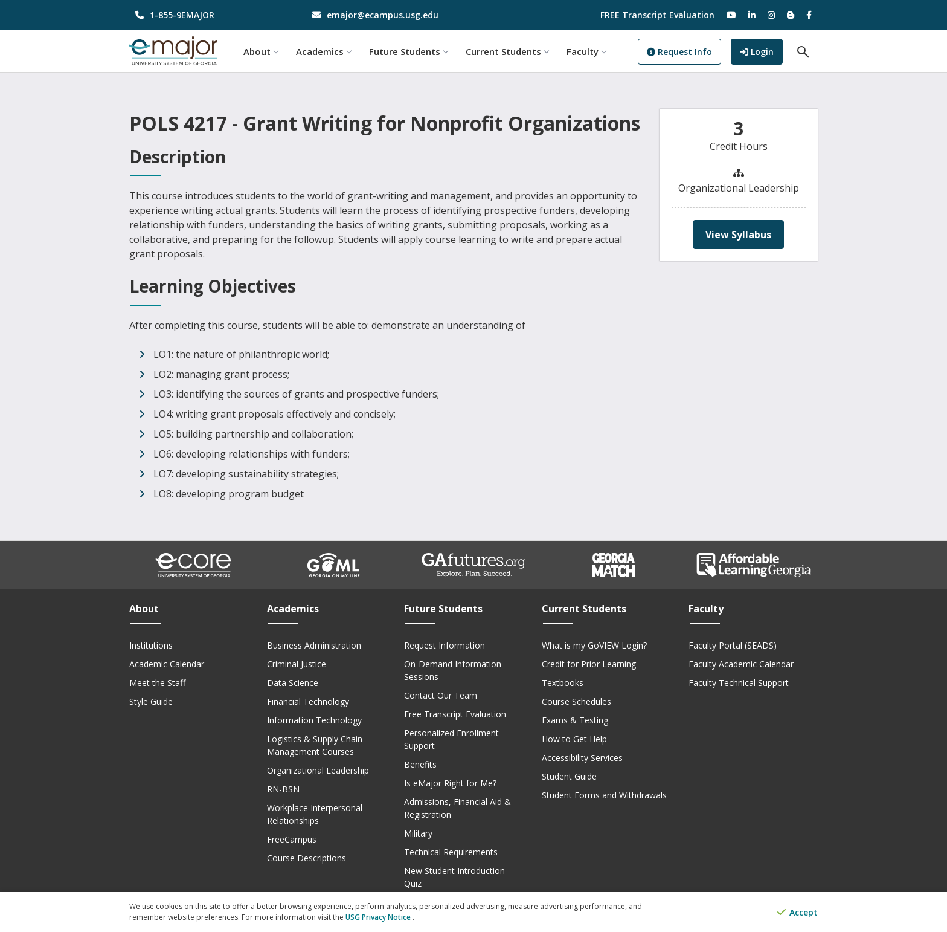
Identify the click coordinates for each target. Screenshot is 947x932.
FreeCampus (291, 839)
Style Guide (151, 701)
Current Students (507, 51)
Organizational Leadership (318, 770)
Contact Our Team (440, 695)
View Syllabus (738, 234)
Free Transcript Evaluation (455, 714)
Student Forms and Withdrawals (604, 795)
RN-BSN (283, 789)
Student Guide (569, 776)
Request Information (444, 645)
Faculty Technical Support (739, 682)
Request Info (679, 51)
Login (761, 50)
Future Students (409, 51)
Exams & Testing (575, 720)
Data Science (292, 682)
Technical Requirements (451, 852)
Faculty (586, 51)
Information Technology (314, 720)
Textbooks (562, 682)
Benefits (420, 764)
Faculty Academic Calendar (741, 664)
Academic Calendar (166, 664)
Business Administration (314, 645)
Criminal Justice (296, 664)
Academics (324, 51)
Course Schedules (576, 701)
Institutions (151, 645)
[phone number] (208, 15)
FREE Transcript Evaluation (657, 15)
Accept (797, 912)
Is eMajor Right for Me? (450, 783)
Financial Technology (308, 701)
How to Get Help (574, 739)
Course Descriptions (306, 858)
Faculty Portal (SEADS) (733, 645)
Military (418, 833)
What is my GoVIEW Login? (594, 645)
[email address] (385, 15)
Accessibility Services (582, 757)
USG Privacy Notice (379, 917)
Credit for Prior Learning (589, 664)
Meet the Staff (157, 682)
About (261, 51)
